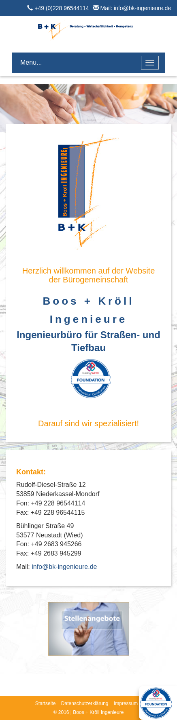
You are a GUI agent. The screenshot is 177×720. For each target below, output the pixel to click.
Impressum (126, 703)
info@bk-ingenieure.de (64, 566)
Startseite (45, 703)
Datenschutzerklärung (85, 703)
